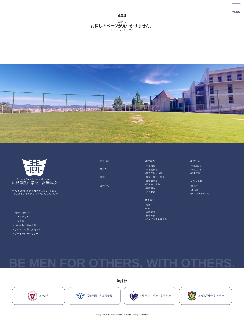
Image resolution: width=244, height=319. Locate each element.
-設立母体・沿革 (153, 173)
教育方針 (119, 8)
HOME (120, 22)
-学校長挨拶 (151, 169)
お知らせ (105, 185)
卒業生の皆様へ (210, 8)
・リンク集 (18, 221)
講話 (102, 177)
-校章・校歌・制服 (155, 177)
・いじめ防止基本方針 (24, 225)
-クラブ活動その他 (200, 193)
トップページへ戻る (122, 30)
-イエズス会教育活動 (156, 219)
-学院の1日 (196, 166)
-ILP (147, 208)
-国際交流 (150, 212)
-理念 (148, 205)
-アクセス (150, 192)
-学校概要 (150, 166)
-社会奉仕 (150, 215)
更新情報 (105, 161)
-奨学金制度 (151, 181)
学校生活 (135, 8)
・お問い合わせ (20, 213)
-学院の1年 (196, 169)
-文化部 (194, 190)
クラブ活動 (152, 8)
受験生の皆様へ (177, 8)
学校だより (106, 169)
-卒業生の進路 (152, 184)
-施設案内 (150, 188)
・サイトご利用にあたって (26, 229)
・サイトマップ (20, 217)
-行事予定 (195, 173)
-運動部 (194, 186)
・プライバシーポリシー (25, 233)
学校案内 (104, 8)
